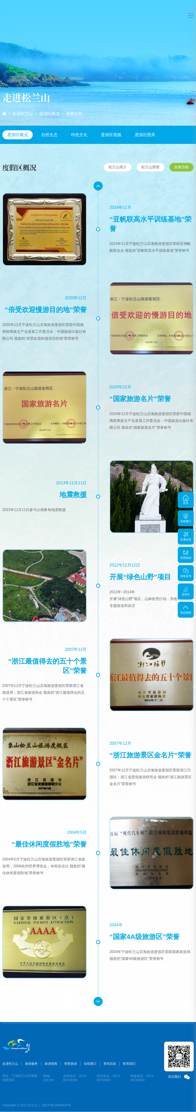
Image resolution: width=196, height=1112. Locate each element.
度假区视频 (111, 134)
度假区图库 (145, 134)
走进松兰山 (22, 113)
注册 (184, 11)
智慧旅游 (109, 7)
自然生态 (49, 134)
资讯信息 (107, 1063)
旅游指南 (87, 7)
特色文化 (79, 134)
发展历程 (74, 113)
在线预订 (132, 7)
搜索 (149, 11)
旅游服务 (64, 7)
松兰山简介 (118, 167)
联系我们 (126, 1063)
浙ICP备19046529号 (56, 1105)
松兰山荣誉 (150, 167)
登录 (174, 11)
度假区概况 (49, 113)
